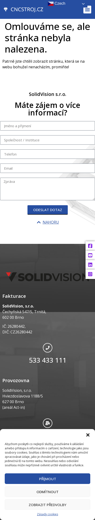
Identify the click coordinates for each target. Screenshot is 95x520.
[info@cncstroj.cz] (47, 423)
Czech (56, 4)
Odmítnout (47, 491)
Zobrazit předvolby (47, 504)
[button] (88, 435)
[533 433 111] (47, 347)
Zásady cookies (47, 514)
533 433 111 (47, 360)
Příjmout (47, 478)
